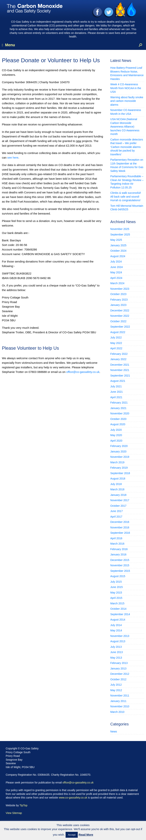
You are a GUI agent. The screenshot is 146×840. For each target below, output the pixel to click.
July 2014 (116, 625)
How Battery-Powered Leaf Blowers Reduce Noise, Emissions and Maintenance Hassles (127, 73)
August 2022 (117, 332)
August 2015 (117, 576)
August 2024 (117, 256)
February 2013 (119, 663)
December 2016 (119, 521)
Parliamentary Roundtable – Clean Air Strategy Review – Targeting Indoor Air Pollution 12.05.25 (126, 182)
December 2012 (119, 673)
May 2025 (116, 239)
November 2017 (119, 500)
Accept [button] (71, 834)
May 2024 (116, 272)
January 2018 (118, 494)
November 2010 (119, 706)
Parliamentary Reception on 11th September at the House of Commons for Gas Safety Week (126, 165)
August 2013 (117, 641)
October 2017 (118, 505)
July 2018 (116, 484)
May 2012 (116, 690)
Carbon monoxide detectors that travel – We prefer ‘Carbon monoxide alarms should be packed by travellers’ (126, 147)
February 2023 (119, 299)
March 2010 (117, 711)
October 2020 (118, 418)
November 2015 (119, 565)
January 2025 (118, 245)
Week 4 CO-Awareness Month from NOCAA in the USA (125, 88)
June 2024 (116, 267)
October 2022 (118, 321)
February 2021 (119, 402)
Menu (8, 45)
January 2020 (118, 451)
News (113, 731)
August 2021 (117, 380)
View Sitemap (14, 812)
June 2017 (116, 511)
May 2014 (116, 630)
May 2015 (116, 592)
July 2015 (116, 581)
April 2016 (116, 538)
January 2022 (118, 359)
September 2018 (120, 473)
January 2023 (118, 304)
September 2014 (120, 614)
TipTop (24, 805)
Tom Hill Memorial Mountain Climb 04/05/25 (126, 207)
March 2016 (117, 543)
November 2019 (119, 456)
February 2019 (119, 467)
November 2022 (119, 315)
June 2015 (116, 587)
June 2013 (116, 652)
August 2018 (117, 478)
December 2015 (119, 560)
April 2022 (116, 348)
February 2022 (119, 353)
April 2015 (116, 597)
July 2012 (116, 684)
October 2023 (118, 294)
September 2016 (120, 532)
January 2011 (118, 701)
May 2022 (116, 343)
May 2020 (116, 435)
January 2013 (118, 668)
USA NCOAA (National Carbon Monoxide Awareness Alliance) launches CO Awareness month (124, 127)
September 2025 (120, 234)
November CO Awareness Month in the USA (125, 111)
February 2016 (119, 549)
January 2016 (118, 554)
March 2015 (117, 603)
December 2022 (119, 310)
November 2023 (119, 288)
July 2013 (116, 646)
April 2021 (116, 397)
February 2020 (119, 446)
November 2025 (119, 229)
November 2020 (119, 413)
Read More (86, 834)
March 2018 (117, 489)
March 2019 (117, 462)
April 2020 (116, 440)
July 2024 (116, 261)
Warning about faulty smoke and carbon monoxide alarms (126, 101)
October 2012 (118, 679)
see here (12, 157)
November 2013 (119, 635)
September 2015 (120, 570)
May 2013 (116, 657)
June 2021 (116, 391)
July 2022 (116, 337)
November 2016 (119, 527)
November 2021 (119, 370)
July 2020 (116, 429)
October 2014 (118, 608)
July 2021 (116, 386)
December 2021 (119, 364)
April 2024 (116, 277)
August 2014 (117, 619)
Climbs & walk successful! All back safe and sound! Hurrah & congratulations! (125, 196)
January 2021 (118, 408)
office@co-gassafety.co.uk (83, 371)
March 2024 (117, 283)
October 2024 (118, 250)
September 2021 (120, 375)
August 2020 (117, 424)
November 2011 (119, 695)
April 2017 (116, 516)
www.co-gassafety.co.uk (73, 797)
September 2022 (120, 326)
